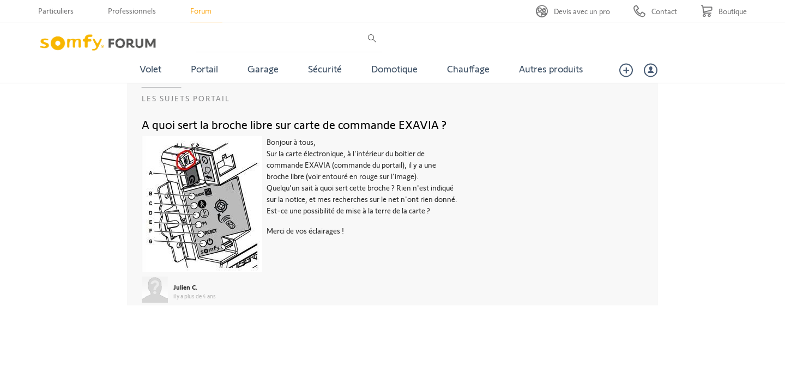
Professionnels (132, 10)
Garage (263, 69)
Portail (204, 69)
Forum (201, 10)
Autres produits (551, 69)
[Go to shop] (724, 11)
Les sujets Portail (186, 98)
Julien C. (185, 287)
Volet (150, 69)
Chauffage (468, 69)
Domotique (394, 69)
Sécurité (325, 69)
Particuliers (56, 10)
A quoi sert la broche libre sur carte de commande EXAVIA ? (294, 124)
